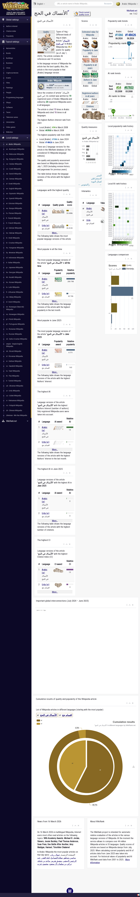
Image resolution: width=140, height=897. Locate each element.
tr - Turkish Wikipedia (13, 381)
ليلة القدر (45, 858)
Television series (12, 117)
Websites (9, 132)
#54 (118, 87)
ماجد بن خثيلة (44, 861)
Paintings (9, 88)
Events (8, 78)
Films (8, 83)
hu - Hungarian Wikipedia (15, 248)
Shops (8, 102)
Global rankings (15, 19)
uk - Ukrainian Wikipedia (14, 386)
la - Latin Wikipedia (12, 287)
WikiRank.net (15, 421)
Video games (10, 127)
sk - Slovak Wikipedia (13, 351)
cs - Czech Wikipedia (13, 169)
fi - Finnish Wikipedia (13, 218)
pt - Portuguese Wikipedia (15, 324)
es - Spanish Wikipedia (14, 198)
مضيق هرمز (56, 861)
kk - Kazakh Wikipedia (13, 277)
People (8, 93)
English (39, 3)
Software (9, 107)
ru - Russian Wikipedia (14, 334)
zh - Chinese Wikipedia (14, 410)
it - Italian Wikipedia (13, 263)
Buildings (9, 58)
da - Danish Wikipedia (13, 174)
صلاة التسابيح (57, 858)
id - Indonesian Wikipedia (15, 258)
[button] (64, 25)
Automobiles (10, 48)
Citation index (11, 31)
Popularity (9, 36)
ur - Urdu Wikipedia (13, 391)
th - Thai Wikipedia (12, 376)
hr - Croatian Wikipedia (14, 243)
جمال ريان (55, 855)
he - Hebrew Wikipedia (14, 233)
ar (68, 10)
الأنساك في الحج (48, 715)
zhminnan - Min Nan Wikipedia (16, 415)
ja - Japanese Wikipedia (14, 267)
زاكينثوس (84, 184)
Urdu (88, 220)
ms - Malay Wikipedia (13, 297)
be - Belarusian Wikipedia (15, 154)
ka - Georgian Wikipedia (14, 272)
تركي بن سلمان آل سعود (60, 864)
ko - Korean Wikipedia (13, 282)
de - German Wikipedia (14, 179)
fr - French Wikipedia (13, 223)
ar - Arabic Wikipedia (13, 144)
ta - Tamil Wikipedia (13, 371)
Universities (10, 122)
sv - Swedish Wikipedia (14, 366)
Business (9, 63)
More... (55, 233)
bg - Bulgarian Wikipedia (14, 159)
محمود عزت (42, 864)
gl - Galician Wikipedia (14, 228)
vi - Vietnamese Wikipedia (15, 400)
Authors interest (12, 26)
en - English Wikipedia (13, 189)
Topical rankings (15, 41)
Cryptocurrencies (12, 73)
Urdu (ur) (45, 225)
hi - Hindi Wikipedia (13, 238)
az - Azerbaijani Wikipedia (15, 149)
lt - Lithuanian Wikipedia (14, 292)
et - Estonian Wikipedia (14, 203)
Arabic (89, 208)
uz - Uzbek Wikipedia (13, 396)
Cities (8, 68)
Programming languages (14, 97)
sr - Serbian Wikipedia (13, 361)
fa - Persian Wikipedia (13, 213)
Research (108, 4)
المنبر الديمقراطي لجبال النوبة (96, 180)
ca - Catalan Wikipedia (14, 164)
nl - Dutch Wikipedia (13, 302)
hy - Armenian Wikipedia (14, 253)
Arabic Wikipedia (127, 4)
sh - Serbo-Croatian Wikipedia (16, 339)
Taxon (8, 112)
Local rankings (15, 137)
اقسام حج (67, 715)
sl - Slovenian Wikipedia (14, 356)
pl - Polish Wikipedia (13, 319)
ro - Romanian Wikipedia (14, 329)
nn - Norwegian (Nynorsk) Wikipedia (15, 308)
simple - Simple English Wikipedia (14, 345)
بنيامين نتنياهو (70, 858)
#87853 (129, 87)
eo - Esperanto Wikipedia (15, 193)
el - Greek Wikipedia (13, 184)
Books (8, 53)
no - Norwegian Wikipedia (15, 314)
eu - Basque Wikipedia (14, 208)
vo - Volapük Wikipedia (14, 405)
